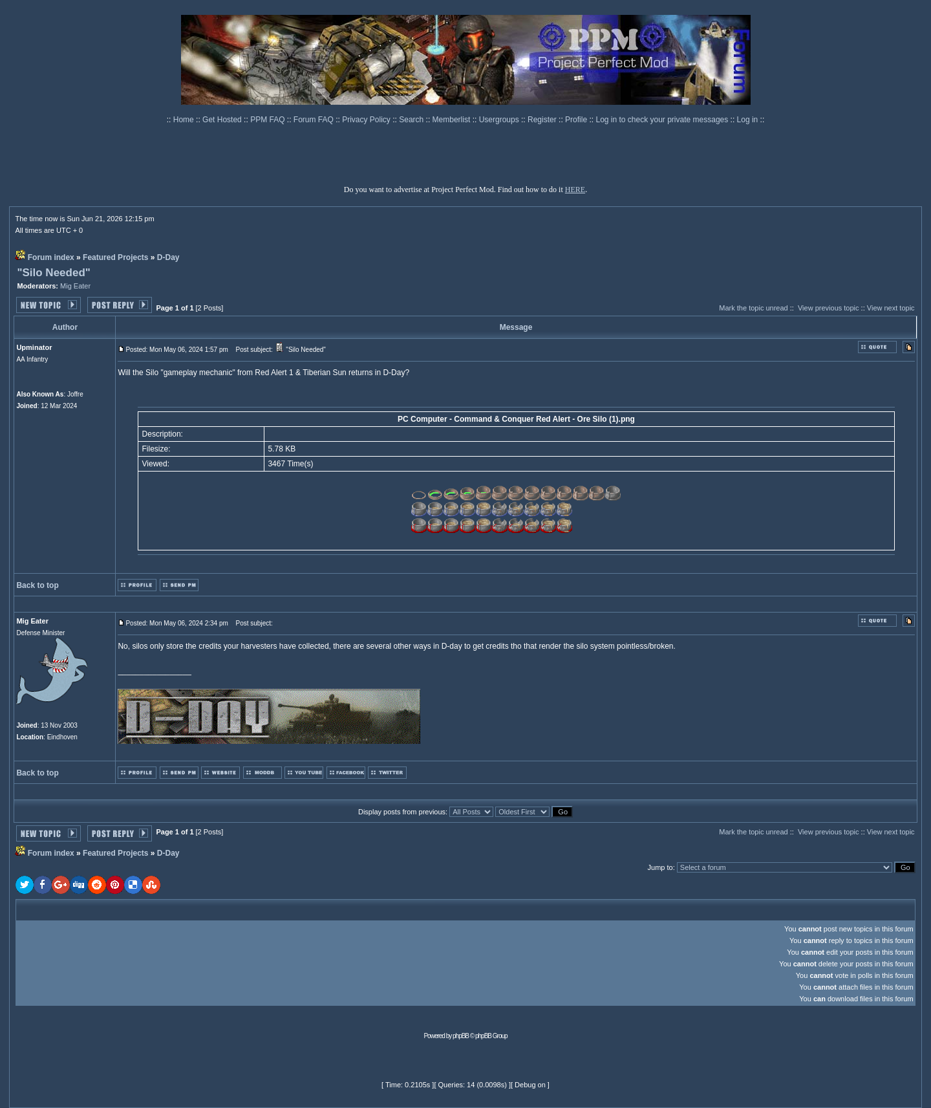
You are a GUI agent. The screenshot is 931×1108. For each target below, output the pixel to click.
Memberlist (453, 119)
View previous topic (828, 308)
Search (412, 119)
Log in (747, 119)
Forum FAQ (315, 119)
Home (184, 119)
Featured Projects (115, 257)
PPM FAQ (268, 119)
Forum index (51, 257)
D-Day (168, 257)
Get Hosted (223, 119)
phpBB (461, 1035)
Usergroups (500, 119)
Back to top (37, 585)
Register (543, 119)
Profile (577, 119)
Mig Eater (75, 286)
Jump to (660, 867)
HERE (575, 189)
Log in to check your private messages (662, 119)
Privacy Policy (367, 119)
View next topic (891, 308)
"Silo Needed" (53, 272)
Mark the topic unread (753, 308)
